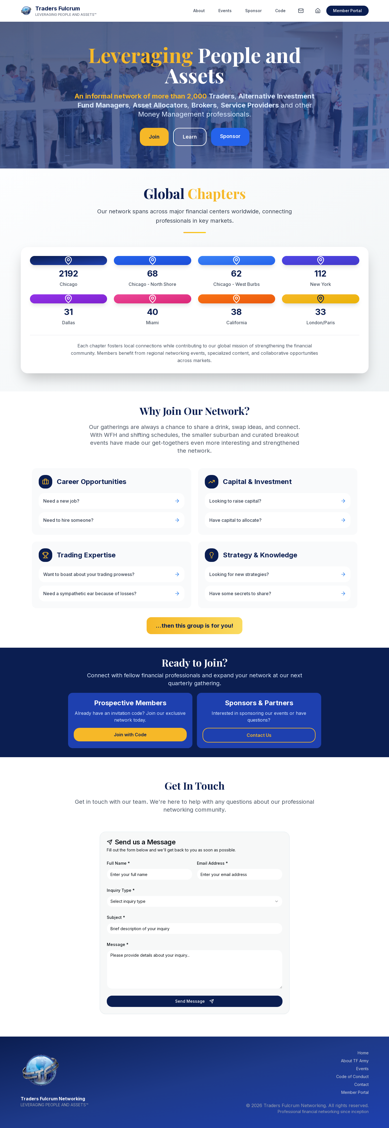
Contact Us (259, 735)
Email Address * (212, 863)
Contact (361, 1084)
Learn (190, 137)
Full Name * (118, 863)
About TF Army (355, 1060)
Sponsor (253, 10)
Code (280, 10)
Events (225, 10)
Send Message (194, 1001)
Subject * (116, 917)
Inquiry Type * (121, 890)
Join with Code (130, 734)
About (199, 10)
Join (154, 137)
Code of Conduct (352, 1076)
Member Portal (347, 10)
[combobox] (194, 901)
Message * (118, 944)
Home (363, 1052)
